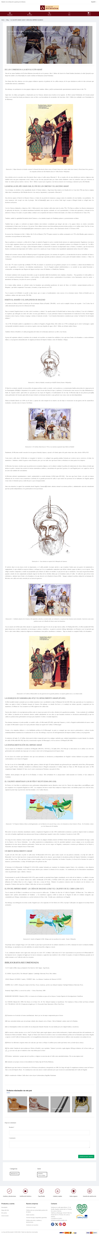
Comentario (12, 1138)
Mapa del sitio (5, 1210)
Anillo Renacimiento (79, 1108)
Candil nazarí (34, 1108)
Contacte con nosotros (32, 1225)
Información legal (31, 1207)
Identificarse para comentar (86, 1156)
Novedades (4, 1207)
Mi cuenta (4, 1213)
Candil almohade (13, 1108)
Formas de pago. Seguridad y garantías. (36, 1217)
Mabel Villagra (41, 1174)
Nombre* (11, 1127)
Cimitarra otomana (57, 1108)
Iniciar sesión (5, 1215)
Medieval (14, 1173)
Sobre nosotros (30, 1215)
